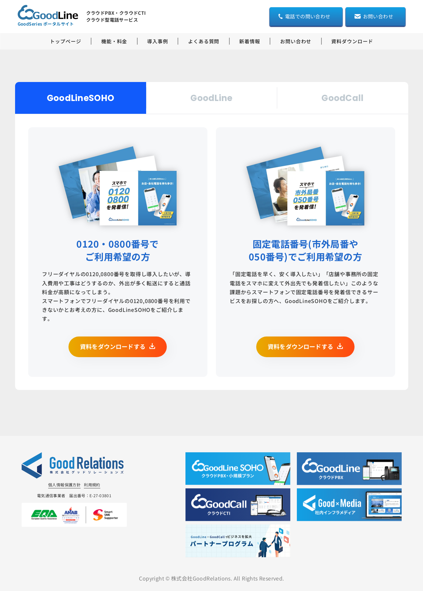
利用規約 (92, 484)
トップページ (65, 41)
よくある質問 (203, 41)
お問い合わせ (295, 41)
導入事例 (157, 41)
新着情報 (249, 41)
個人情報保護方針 (64, 484)
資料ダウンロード (352, 41)
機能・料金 (114, 41)
